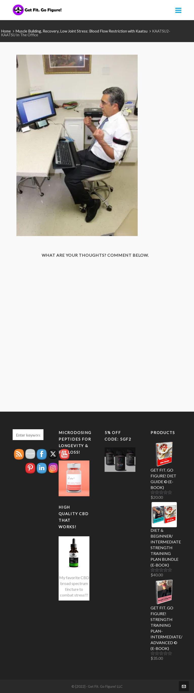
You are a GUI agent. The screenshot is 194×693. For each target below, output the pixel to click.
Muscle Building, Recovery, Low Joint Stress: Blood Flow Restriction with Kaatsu (81, 31)
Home (6, 31)
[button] (37, 434)
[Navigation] (178, 10)
